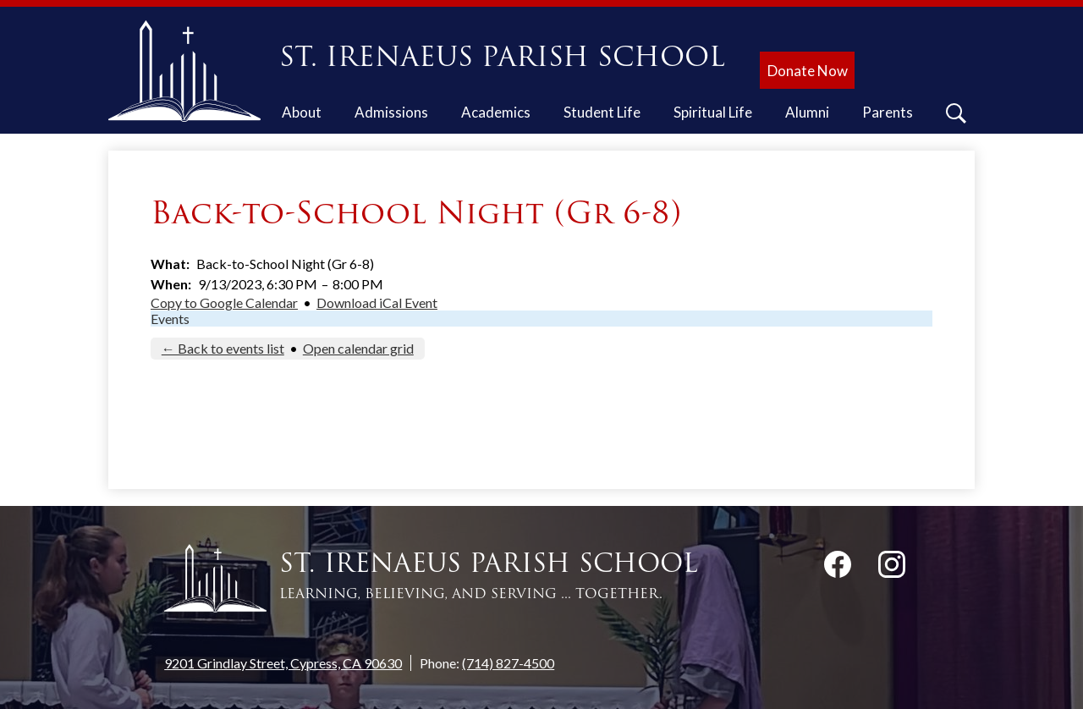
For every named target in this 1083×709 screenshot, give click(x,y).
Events (170, 319)
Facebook (837, 568)
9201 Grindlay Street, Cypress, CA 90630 (283, 663)
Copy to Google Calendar (224, 302)
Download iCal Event (376, 302)
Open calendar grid (358, 348)
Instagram (891, 568)
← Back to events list (223, 348)
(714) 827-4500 (508, 663)
